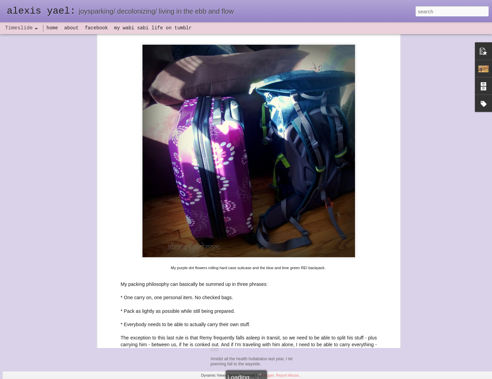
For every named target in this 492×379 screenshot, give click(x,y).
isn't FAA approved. (295, 201)
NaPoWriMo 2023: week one (343, 265)
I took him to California (185, 187)
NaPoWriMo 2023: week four (343, 229)
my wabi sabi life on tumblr (153, 28)
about (71, 28)
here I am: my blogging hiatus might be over (359, 277)
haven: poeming (232, 243)
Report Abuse (287, 375)
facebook (96, 28)
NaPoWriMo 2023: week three (345, 241)
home (52, 28)
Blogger (267, 375)
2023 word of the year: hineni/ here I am (355, 289)
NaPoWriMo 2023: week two (343, 253)
